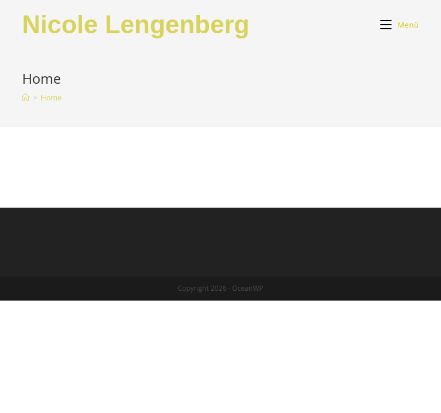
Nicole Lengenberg (135, 24)
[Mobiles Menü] (399, 25)
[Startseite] (25, 97)
